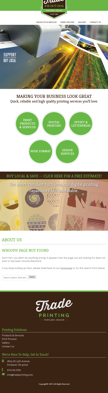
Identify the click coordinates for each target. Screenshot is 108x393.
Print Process (67, 22)
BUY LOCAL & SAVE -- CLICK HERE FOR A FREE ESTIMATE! (54, 176)
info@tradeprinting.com (20, 374)
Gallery (82, 22)
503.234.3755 (14, 369)
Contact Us (95, 22)
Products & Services (46, 22)
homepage (66, 268)
